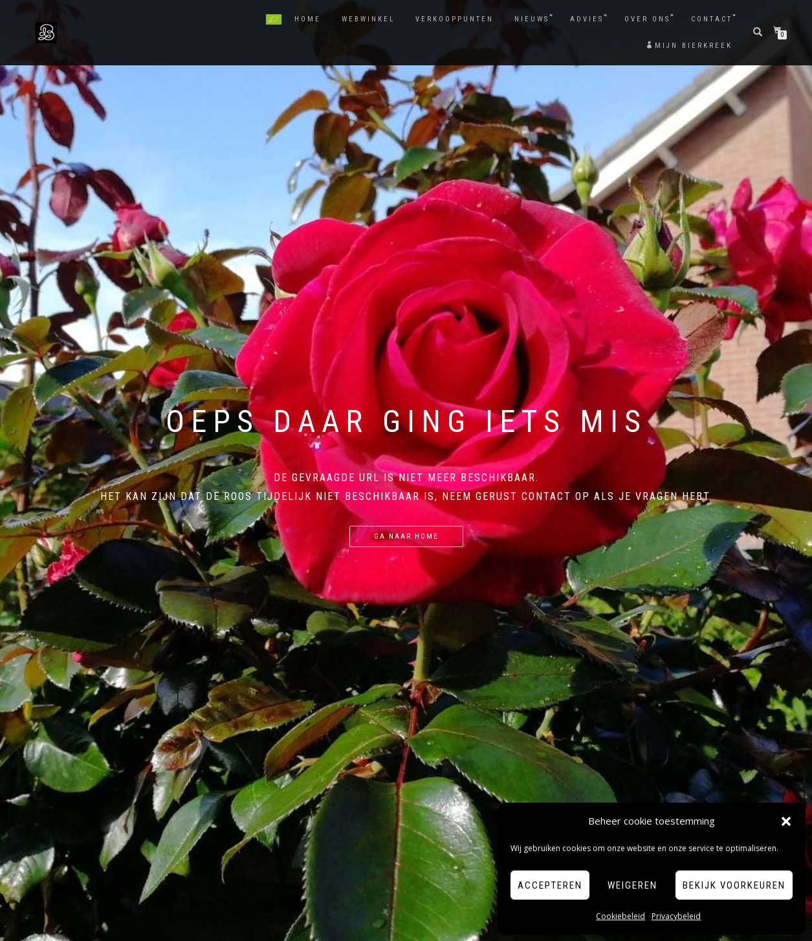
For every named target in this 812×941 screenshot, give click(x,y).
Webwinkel (368, 19)
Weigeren (632, 885)
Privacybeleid (676, 916)
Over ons (647, 19)
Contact (711, 19)
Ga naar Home (406, 536)
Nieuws (531, 19)
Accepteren (550, 885)
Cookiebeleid (620, 916)
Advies (587, 19)
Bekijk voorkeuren (734, 885)
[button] (786, 821)
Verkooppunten (454, 19)
